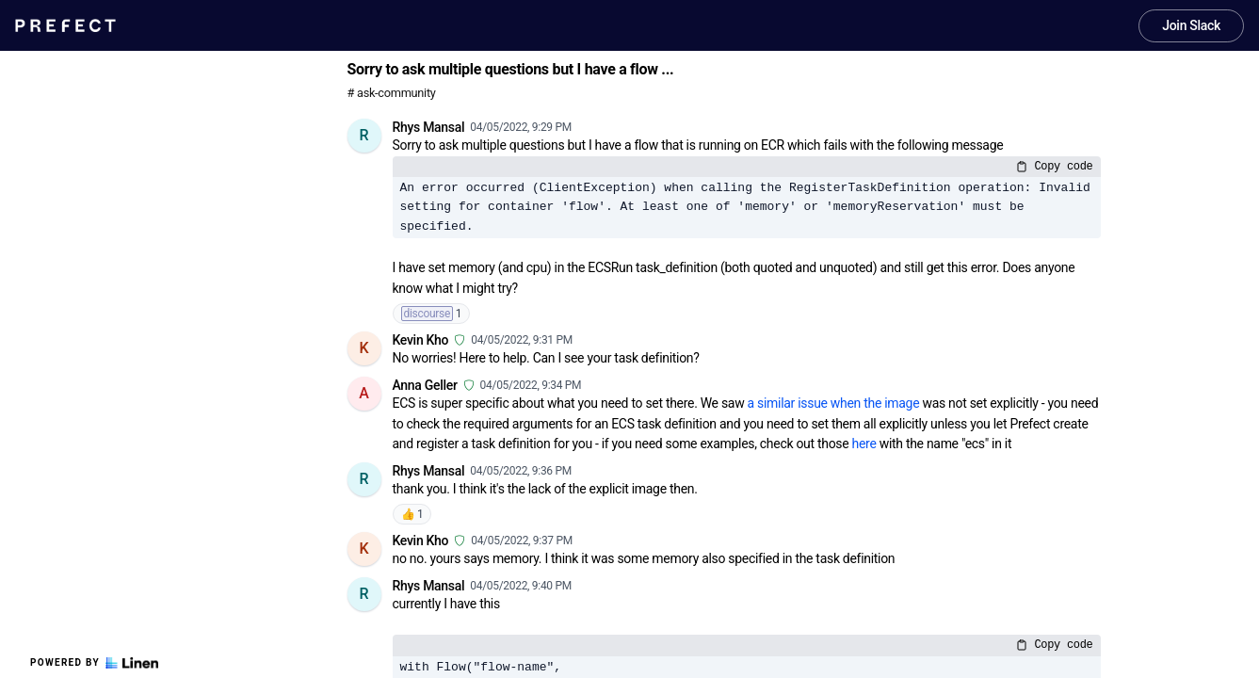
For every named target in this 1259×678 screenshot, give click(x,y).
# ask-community (391, 93)
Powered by (94, 663)
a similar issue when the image (834, 403)
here (864, 443)
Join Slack (1191, 25)
